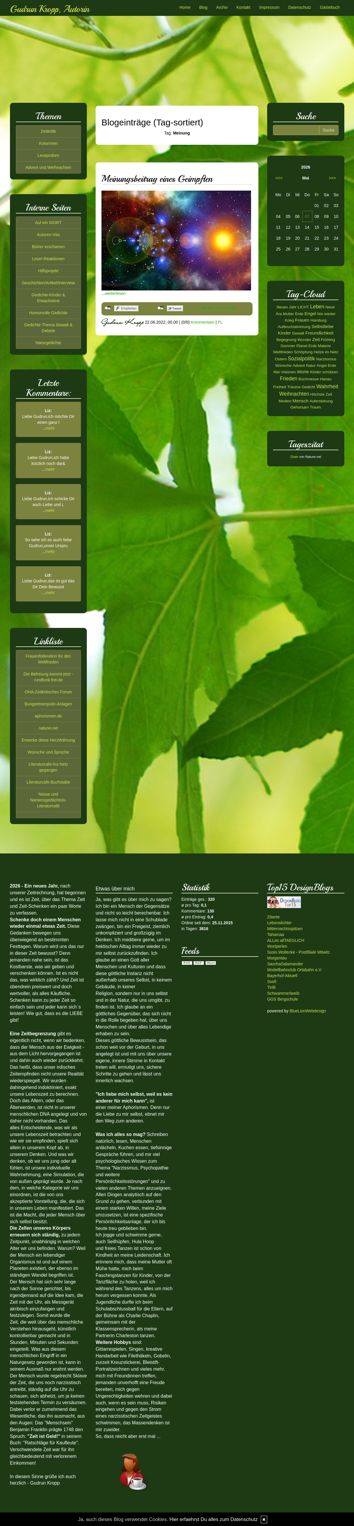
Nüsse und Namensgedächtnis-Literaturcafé (48, 800)
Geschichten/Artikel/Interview (48, 282)
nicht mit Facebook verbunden (107, 308)
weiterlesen (115, 293)
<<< (279, 178)
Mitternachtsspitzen (285, 928)
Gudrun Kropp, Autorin (49, 9)
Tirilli (271, 987)
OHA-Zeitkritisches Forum (48, 692)
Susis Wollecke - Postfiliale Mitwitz (298, 952)
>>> (332, 178)
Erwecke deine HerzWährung (48, 740)
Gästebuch (330, 7)
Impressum (269, 7)
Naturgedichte (48, 342)
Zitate (294, 456)
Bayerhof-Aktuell (282, 975)
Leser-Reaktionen (48, 258)
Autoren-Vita (48, 234)
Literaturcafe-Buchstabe (48, 782)
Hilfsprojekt (48, 270)
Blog (203, 7)
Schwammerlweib (283, 993)
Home (184, 7)
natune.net (48, 728)
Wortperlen (277, 946)
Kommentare (202, 322)
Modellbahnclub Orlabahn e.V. (294, 969)
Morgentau (277, 958)
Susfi (271, 981)
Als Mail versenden (218, 308)
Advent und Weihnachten (48, 167)
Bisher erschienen (48, 246)
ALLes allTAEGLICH (285, 940)
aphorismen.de (48, 716)
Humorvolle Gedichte (48, 312)
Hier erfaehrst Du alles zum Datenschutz (214, 1519)
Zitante (273, 917)
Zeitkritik (48, 131)
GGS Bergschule (282, 999)
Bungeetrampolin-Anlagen (48, 704)
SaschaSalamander (285, 964)
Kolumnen (48, 143)
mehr (50, 428)
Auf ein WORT (48, 222)
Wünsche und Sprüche (48, 752)
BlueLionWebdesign (307, 1011)
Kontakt (243, 7)
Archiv (222, 7)
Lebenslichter (279, 922)
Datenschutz (299, 7)
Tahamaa (275, 934)
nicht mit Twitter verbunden (160, 308)
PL (220, 322)
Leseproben (48, 155)
